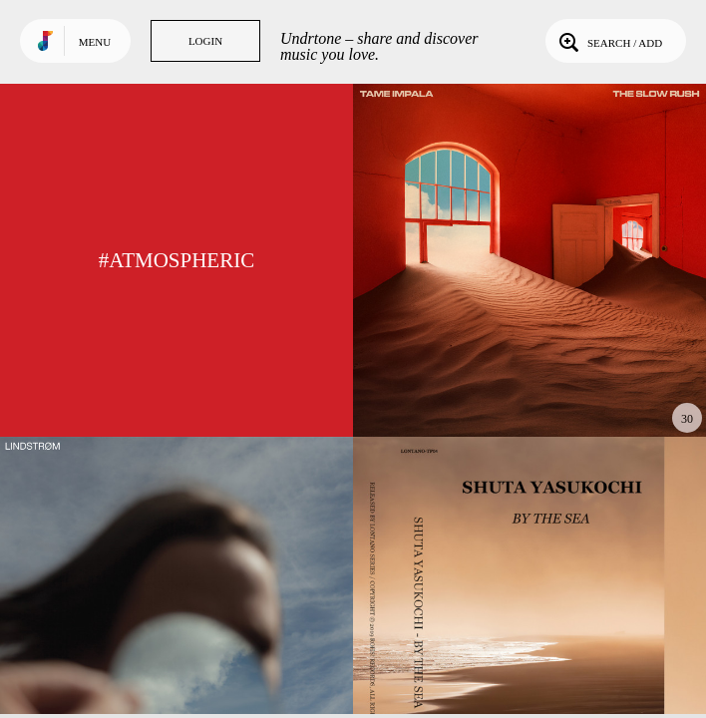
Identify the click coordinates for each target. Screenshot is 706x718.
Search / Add (608, 41)
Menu (95, 42)
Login (205, 41)
